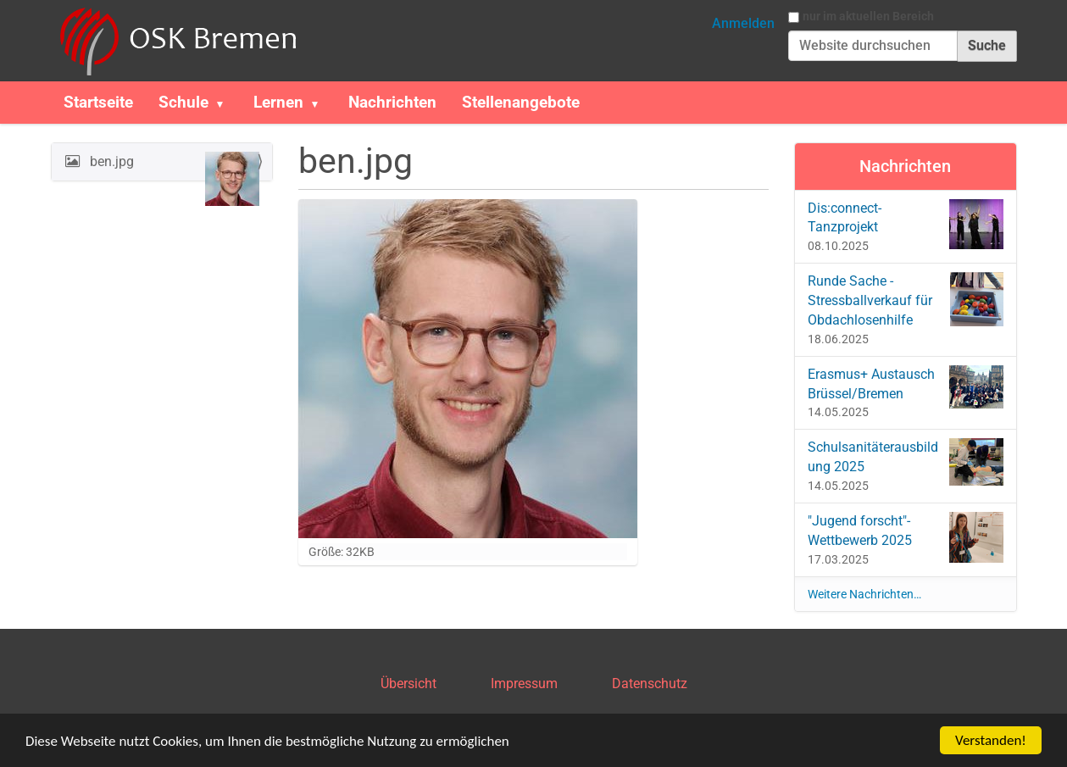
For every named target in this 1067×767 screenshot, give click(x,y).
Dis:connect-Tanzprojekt (905, 224)
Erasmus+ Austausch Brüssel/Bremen (905, 387)
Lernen (278, 102)
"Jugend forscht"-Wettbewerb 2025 (905, 537)
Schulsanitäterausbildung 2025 (905, 462)
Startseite (98, 102)
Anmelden (743, 23)
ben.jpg (173, 166)
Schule (183, 102)
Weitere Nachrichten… (864, 594)
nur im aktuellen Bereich (868, 16)
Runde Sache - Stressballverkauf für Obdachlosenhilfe (905, 300)
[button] (227, 102)
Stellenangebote (521, 102)
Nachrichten (392, 102)
